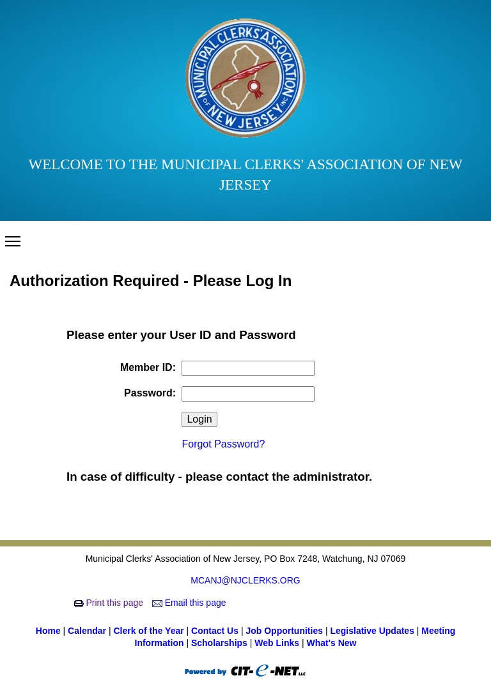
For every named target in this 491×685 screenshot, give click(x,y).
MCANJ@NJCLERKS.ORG (245, 580)
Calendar (88, 631)
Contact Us (216, 631)
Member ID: (148, 367)
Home (49, 631)
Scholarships (220, 643)
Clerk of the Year (149, 631)
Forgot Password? (223, 444)
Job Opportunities (285, 631)
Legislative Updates (373, 631)
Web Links (278, 643)
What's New (331, 643)
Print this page (110, 603)
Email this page (190, 603)
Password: (150, 393)
